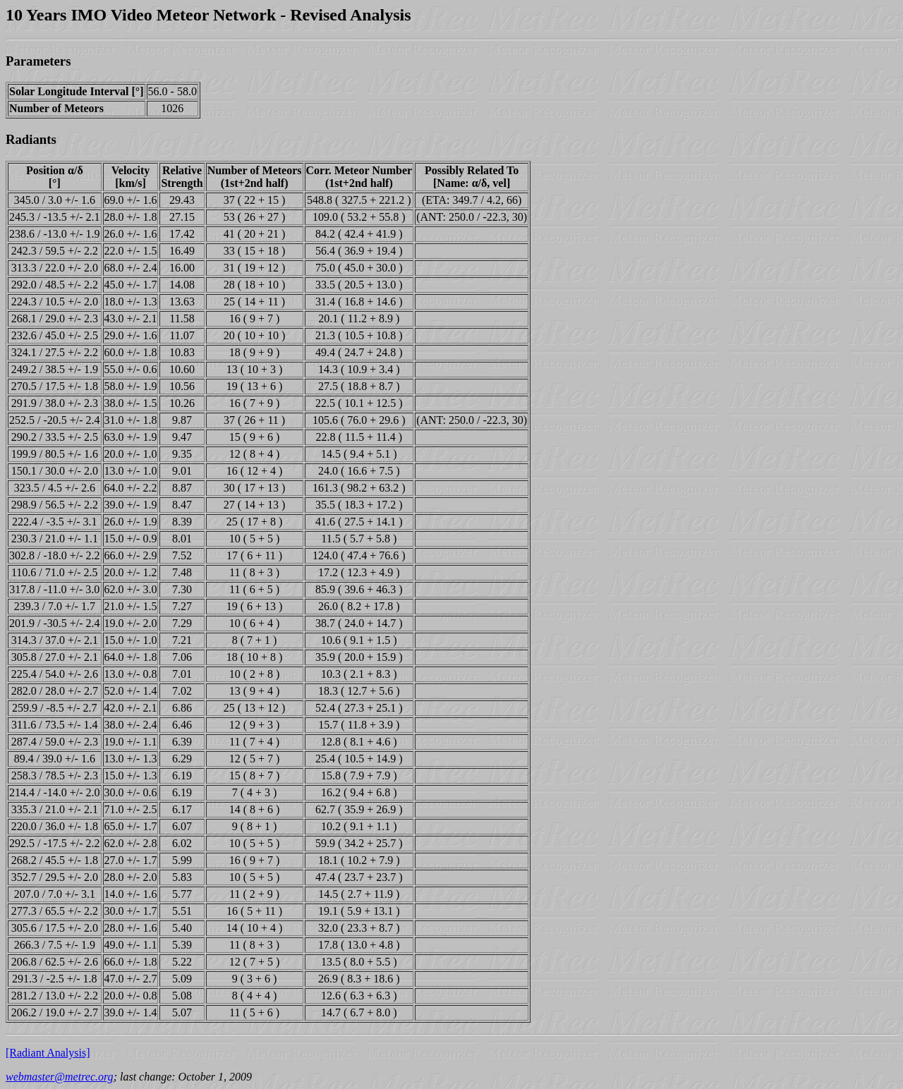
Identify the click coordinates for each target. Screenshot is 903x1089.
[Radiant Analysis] (48, 1053)
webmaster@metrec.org (60, 1077)
